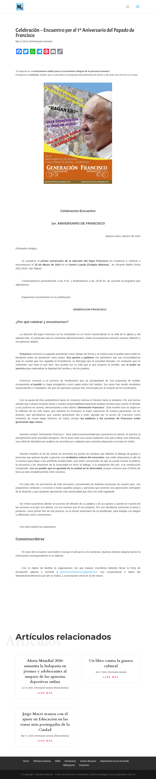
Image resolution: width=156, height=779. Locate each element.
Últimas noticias (42, 761)
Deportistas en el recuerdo (114, 761)
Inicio (26, 761)
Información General (41, 41)
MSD (57, 761)
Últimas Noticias (61, 688)
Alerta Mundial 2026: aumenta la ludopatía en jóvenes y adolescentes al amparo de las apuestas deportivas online (45, 671)
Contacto (84, 765)
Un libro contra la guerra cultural (111, 663)
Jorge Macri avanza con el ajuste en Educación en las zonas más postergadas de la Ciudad (45, 721)
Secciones (70, 761)
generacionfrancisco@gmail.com (79, 571)
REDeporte (69, 765)
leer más (45, 693)
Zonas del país (88, 761)
